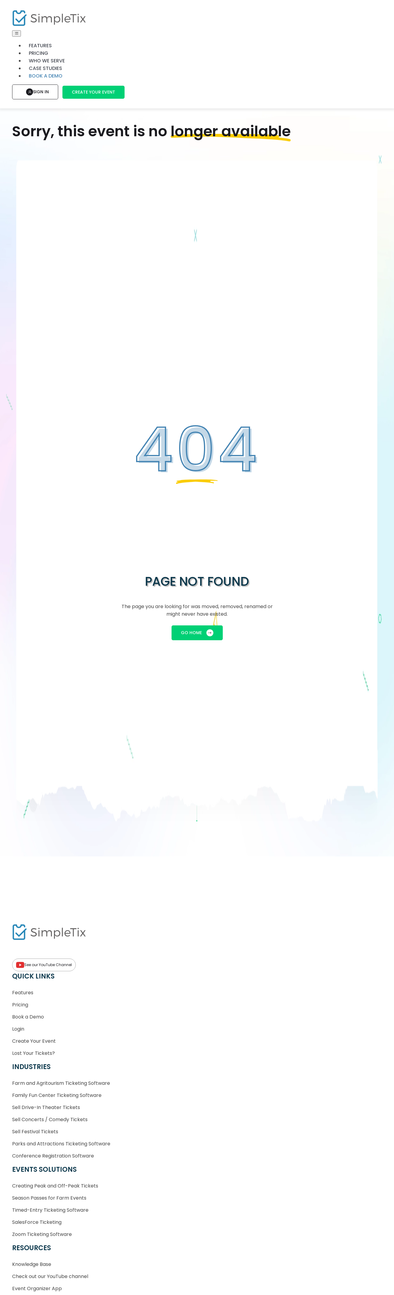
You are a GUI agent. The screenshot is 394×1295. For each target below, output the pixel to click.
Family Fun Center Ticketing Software (57, 1095)
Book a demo (45, 75)
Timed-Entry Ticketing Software (50, 1210)
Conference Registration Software (53, 1155)
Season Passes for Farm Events (49, 1197)
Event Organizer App (37, 1288)
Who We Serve (47, 60)
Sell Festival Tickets (35, 1131)
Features (40, 45)
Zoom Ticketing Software (42, 1234)
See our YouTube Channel (44, 965)
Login (18, 1028)
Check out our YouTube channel (50, 1276)
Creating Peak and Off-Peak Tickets (55, 1185)
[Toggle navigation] (16, 33)
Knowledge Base (31, 1264)
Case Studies (45, 68)
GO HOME (197, 632)
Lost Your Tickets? (33, 1053)
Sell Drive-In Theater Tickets (46, 1107)
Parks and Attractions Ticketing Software (61, 1143)
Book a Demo (28, 1016)
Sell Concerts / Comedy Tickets (50, 1119)
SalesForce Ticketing (37, 1222)
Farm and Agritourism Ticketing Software (61, 1083)
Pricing (38, 53)
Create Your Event (93, 92)
